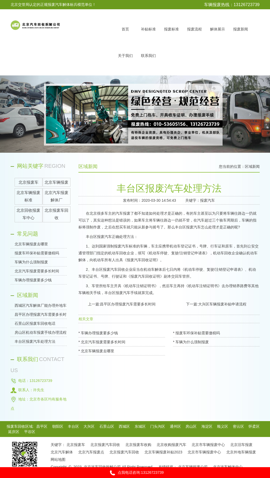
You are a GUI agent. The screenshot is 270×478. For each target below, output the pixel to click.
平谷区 (29, 432)
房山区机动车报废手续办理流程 (41, 332)
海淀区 (207, 426)
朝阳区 (57, 426)
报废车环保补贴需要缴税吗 (37, 253)
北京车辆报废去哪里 (31, 244)
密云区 (238, 426)
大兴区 (89, 426)
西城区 (124, 426)
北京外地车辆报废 (241, 452)
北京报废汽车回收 (105, 445)
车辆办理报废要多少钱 (33, 280)
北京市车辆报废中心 (208, 445)
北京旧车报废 (241, 445)
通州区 (175, 426)
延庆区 (13, 432)
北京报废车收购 (138, 445)
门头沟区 (157, 426)
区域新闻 (252, 166)
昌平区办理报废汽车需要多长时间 (128, 304)
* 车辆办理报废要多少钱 (98, 333)
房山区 (191, 426)
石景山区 (106, 426)
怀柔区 (254, 426)
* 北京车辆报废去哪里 (96, 351)
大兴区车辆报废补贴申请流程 (222, 304)
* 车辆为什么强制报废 (191, 342)
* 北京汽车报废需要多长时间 (101, 342)
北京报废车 (76, 445)
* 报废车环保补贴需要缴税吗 (196, 333)
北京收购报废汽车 (171, 445)
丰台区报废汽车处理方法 (35, 341)
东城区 (140, 426)
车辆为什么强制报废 (31, 262)
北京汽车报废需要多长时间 (37, 271)
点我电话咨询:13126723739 (135, 472)
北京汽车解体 (62, 452)
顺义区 (222, 426)
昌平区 (41, 426)
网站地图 (58, 459)
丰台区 (73, 426)
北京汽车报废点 (91, 452)
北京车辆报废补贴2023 (163, 452)
